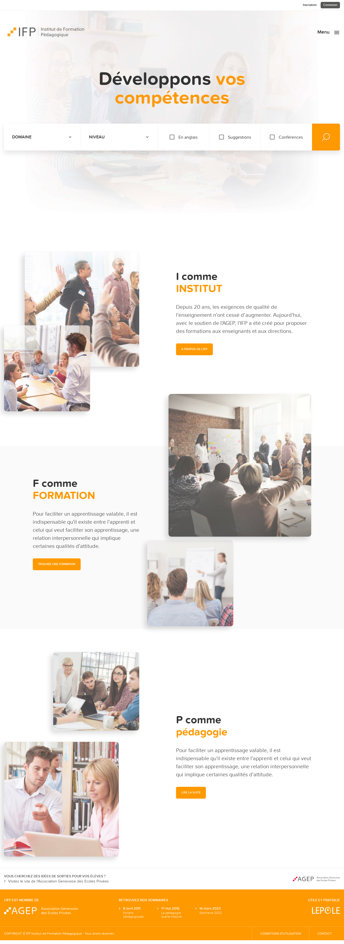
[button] (57, 564)
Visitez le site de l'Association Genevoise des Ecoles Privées (56, 881)
